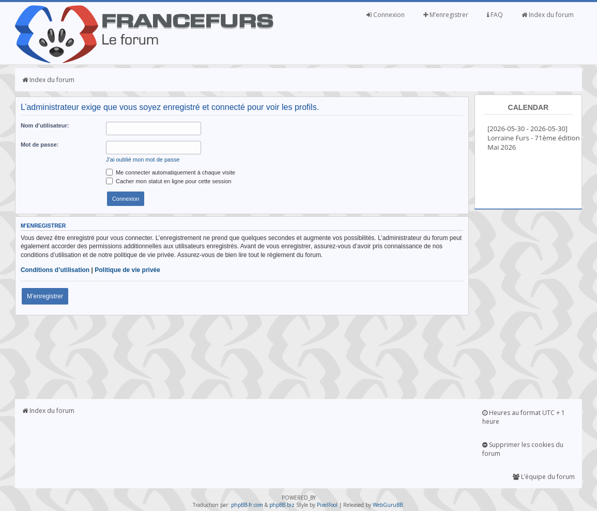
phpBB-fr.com (247, 504)
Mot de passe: (39, 144)
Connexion (385, 14)
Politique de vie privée (127, 270)
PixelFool (327, 504)
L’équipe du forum (544, 476)
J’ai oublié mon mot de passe (142, 159)
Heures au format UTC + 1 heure (523, 417)
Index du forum (548, 14)
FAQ (495, 14)
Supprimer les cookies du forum (522, 449)
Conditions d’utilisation (55, 270)
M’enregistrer (445, 14)
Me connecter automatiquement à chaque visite (170, 172)
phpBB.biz (282, 504)
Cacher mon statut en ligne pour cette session (169, 181)
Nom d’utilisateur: (45, 125)
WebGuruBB (388, 504)
